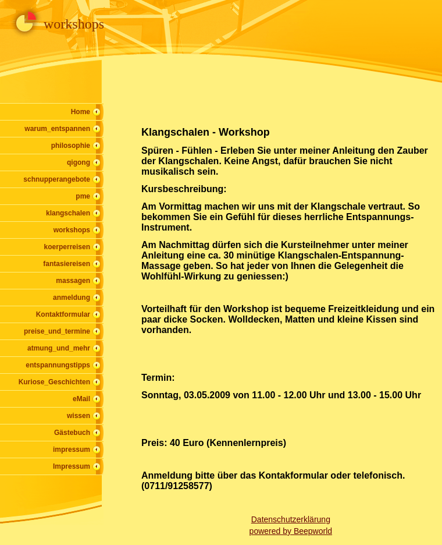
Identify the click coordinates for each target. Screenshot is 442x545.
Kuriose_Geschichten (54, 382)
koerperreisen (67, 247)
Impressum (71, 466)
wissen (78, 416)
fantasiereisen (66, 264)
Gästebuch (72, 433)
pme (83, 196)
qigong (78, 162)
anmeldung (71, 297)
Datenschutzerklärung (290, 519)
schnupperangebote (56, 179)
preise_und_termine (57, 331)
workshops (72, 230)
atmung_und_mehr (58, 348)
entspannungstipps (58, 365)
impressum (71, 449)
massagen (73, 281)
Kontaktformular (63, 314)
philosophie (70, 145)
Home (80, 112)
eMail (81, 399)
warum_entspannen (57, 129)
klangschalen (68, 213)
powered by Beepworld (290, 531)
